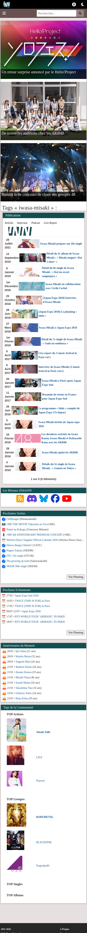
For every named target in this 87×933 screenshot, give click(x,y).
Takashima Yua (24, 687)
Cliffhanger (12, 519)
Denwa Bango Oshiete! (19, 545)
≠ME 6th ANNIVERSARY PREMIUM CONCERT (34, 534)
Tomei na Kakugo (16, 529)
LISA (39, 757)
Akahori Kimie (24, 666)
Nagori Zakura (14, 550)
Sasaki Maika (23, 682)
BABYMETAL (44, 817)
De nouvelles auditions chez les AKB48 (33, 133)
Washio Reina (23, 656)
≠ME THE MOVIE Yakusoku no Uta (26, 524)
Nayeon (40, 780)
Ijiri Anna (21, 651)
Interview (22, 222)
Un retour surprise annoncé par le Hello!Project (39, 72)
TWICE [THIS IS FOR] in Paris (32, 600)
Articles (9, 222)
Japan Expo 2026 (31, 611)
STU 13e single (14, 555)
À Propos (64, 929)
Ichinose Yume (24, 693)
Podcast (35, 222)
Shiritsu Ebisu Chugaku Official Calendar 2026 (32, 540)
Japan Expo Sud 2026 (27, 595)
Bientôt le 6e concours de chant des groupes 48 (38, 194)
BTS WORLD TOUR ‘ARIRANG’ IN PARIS (40, 616)
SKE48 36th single (16, 566)
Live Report (50, 222)
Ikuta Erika (22, 698)
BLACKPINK (44, 842)
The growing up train (18, 561)
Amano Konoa (23, 672)
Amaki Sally (43, 732)
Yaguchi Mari (23, 661)
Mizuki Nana (23, 677)
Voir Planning (75, 576)
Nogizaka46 (42, 865)
